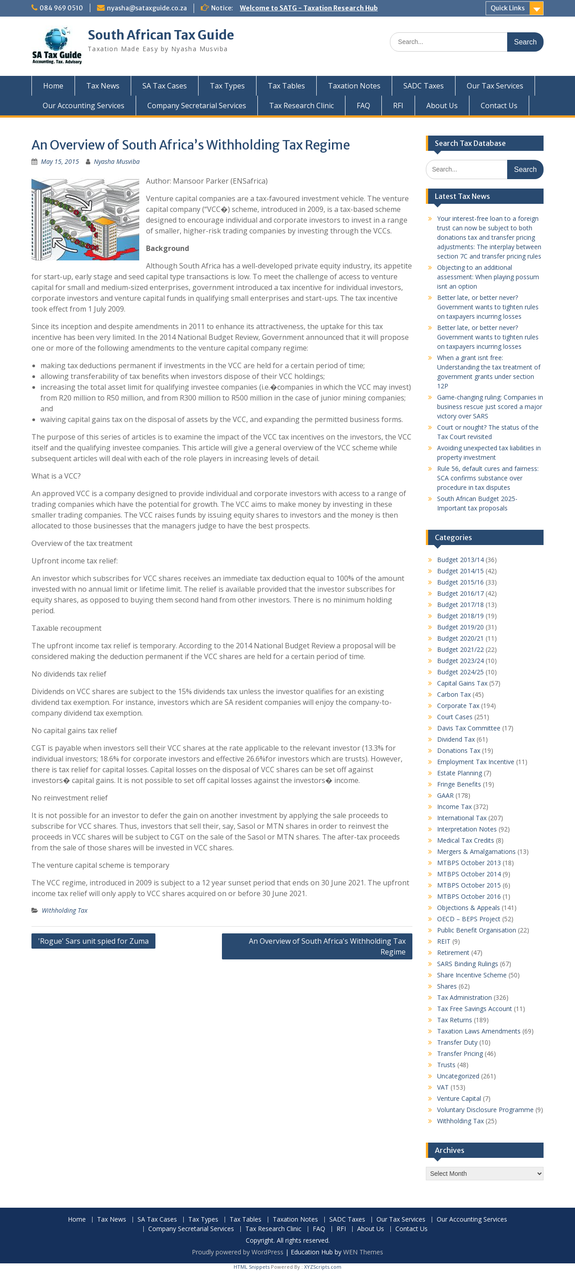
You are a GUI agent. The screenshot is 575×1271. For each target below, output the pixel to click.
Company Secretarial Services (196, 105)
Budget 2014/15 (460, 571)
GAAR (445, 795)
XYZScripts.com (322, 1266)
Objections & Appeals (468, 907)
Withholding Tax (65, 910)
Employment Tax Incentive (475, 761)
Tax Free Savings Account (474, 1008)
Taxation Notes (354, 86)
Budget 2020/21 (460, 638)
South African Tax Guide (161, 35)
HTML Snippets (252, 1266)
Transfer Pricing (460, 1053)
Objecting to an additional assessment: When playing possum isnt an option (488, 276)
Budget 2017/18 (460, 604)
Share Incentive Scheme (472, 975)
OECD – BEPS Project (468, 919)
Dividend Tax (456, 739)
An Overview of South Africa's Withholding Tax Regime (327, 946)
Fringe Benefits (459, 784)
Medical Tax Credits (465, 840)
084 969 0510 (61, 8)
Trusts (446, 1064)
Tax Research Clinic (301, 105)
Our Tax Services (495, 86)
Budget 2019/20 (460, 627)
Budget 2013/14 (460, 559)
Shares (447, 986)
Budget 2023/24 (460, 660)
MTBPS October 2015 (469, 885)
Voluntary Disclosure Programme (485, 1109)
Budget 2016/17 (460, 593)
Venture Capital (459, 1098)
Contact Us (499, 105)
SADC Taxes (423, 86)
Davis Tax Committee (468, 728)
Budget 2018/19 (460, 615)
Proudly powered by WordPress (237, 1252)
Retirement (453, 952)
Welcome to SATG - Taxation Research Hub (309, 8)
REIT (444, 941)
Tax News (102, 86)
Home (53, 86)
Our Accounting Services (83, 105)
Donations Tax (458, 750)
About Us (442, 105)
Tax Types (227, 86)
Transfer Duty (457, 1042)
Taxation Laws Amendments (479, 1031)
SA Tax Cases (164, 86)
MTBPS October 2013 (469, 862)
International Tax (462, 818)
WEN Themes (363, 1252)
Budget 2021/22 (460, 649)
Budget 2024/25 (460, 672)
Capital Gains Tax (462, 683)
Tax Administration (464, 997)
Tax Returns (454, 1020)
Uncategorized (458, 1076)
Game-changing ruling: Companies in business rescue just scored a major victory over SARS (490, 406)
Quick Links (508, 8)
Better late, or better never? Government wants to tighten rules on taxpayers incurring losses (488, 307)
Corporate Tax (458, 705)
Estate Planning (459, 773)
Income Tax (454, 806)
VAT (443, 1087)
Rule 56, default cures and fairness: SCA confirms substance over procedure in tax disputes (488, 478)
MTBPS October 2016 (469, 896)
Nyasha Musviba (117, 161)
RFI (398, 105)
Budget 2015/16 (460, 582)
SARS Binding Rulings (467, 963)
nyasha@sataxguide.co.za (147, 8)
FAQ (363, 105)
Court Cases (455, 716)
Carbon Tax (454, 694)
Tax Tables (286, 86)
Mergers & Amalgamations (476, 851)
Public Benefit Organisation (476, 930)
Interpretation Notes (467, 829)
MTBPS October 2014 (469, 874)
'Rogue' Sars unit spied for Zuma (93, 941)
